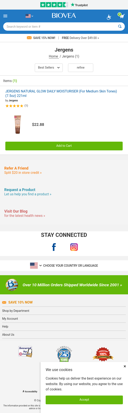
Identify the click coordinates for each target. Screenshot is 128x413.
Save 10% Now (17, 302)
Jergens (13, 100)
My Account (10, 318)
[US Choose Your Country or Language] (29, 16)
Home (54, 56)
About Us (8, 334)
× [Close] (125, 366)
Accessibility (30, 391)
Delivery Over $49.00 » (80, 38)
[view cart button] (122, 16)
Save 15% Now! (41, 38)
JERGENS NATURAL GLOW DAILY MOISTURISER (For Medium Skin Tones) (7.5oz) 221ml (61, 93)
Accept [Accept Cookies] (84, 399)
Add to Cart (64, 146)
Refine (80, 67)
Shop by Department (15, 310)
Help (5, 326)
